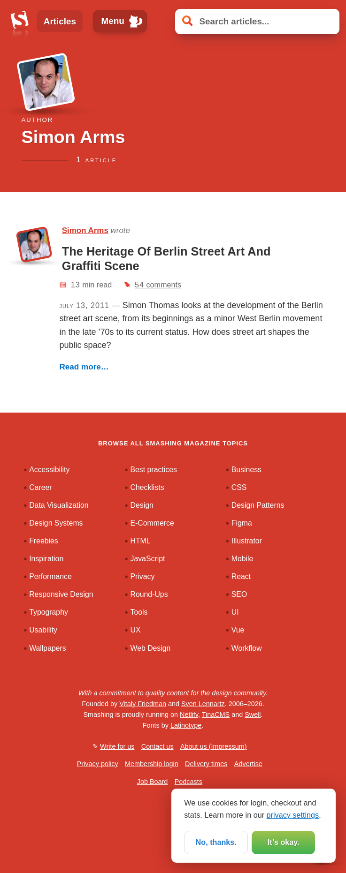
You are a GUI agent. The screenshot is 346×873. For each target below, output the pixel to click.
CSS (239, 487)
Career (40, 487)
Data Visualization (58, 505)
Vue (238, 630)
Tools (138, 612)
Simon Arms (85, 230)
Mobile (242, 559)
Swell (253, 714)
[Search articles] (257, 21)
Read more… (83, 366)
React (241, 576)
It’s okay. (283, 842)
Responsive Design (61, 594)
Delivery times (206, 764)
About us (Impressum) (213, 746)
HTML (140, 541)
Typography (48, 612)
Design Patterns (257, 505)
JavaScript (147, 559)
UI (235, 612)
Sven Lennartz (203, 703)
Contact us (157, 746)
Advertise (248, 764)
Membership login (151, 764)
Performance (50, 576)
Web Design (150, 648)
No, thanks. (216, 842)
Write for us (117, 746)
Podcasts (188, 781)
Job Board (152, 781)
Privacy (142, 576)
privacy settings (293, 815)
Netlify (189, 714)
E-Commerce (152, 523)
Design (141, 505)
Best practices (153, 470)
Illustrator (246, 541)
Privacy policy (97, 764)
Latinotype (185, 725)
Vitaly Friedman (142, 703)
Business (246, 470)
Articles (60, 21)
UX (135, 630)
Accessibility (49, 470)
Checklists (147, 487)
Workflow (246, 648)
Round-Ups (149, 594)
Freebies (43, 541)
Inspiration (46, 559)
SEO (239, 594)
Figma (241, 523)
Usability (43, 630)
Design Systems (56, 523)
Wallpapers (47, 648)
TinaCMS (216, 714)
